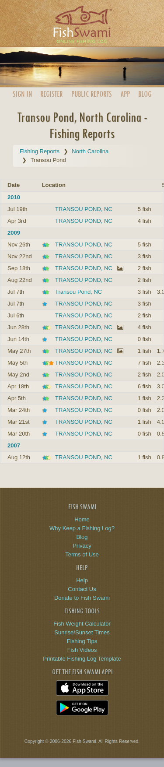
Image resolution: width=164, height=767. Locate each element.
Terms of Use (82, 554)
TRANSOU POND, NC (83, 209)
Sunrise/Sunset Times (81, 632)
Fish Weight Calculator (82, 623)
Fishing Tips (82, 641)
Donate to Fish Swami (82, 598)
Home (82, 519)
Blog (144, 94)
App (125, 94)
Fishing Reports (39, 151)
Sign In (22, 94)
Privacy (82, 545)
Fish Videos (82, 650)
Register (51, 94)
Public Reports (91, 94)
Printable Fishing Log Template (82, 658)
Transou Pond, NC (78, 292)
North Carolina (90, 151)
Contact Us (82, 589)
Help (82, 580)
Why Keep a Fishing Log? (82, 528)
